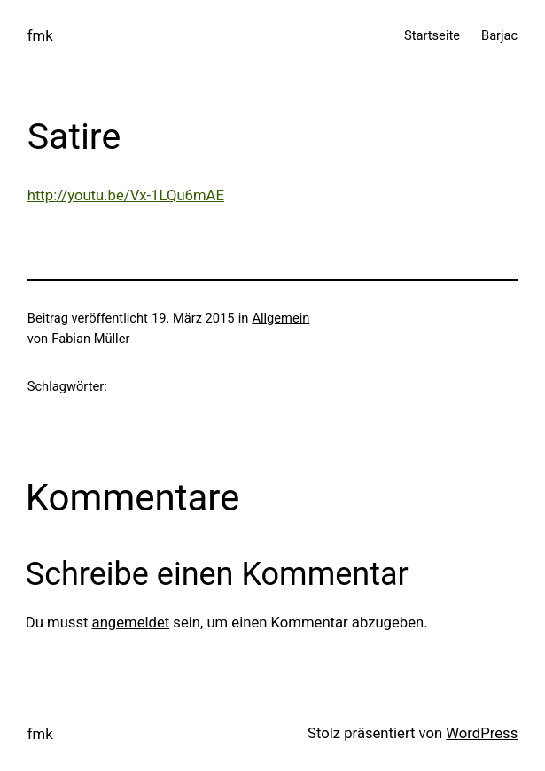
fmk (40, 35)
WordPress (482, 733)
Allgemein (280, 318)
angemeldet (131, 622)
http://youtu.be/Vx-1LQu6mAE (125, 195)
